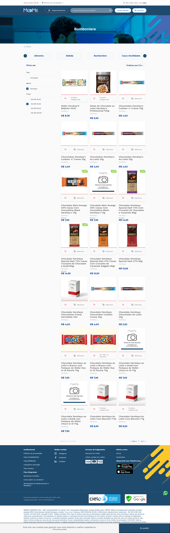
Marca (28, 83)
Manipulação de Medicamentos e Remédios (36, 484)
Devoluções (120, 457)
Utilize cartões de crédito (95, 457)
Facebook (60, 457)
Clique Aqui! (69, 512)
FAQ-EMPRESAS (30, 461)
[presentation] (25, 55)
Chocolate (32, 78)
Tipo (28, 72)
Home (27, 47)
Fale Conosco (29, 468)
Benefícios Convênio (31, 476)
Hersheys (31, 89)
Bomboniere (100, 56)
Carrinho (139, 10)
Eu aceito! (144, 528)
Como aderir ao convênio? (34, 480)
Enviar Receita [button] (122, 10)
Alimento (39, 56)
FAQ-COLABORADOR (31, 457)
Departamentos (56, 10)
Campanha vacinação (32, 465)
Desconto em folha (92, 453)
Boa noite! (134, 3)
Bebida (69, 56)
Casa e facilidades (131, 56)
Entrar (118, 453)
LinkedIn (59, 461)
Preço (28, 94)
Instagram (60, 453)
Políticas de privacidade (33, 453)
